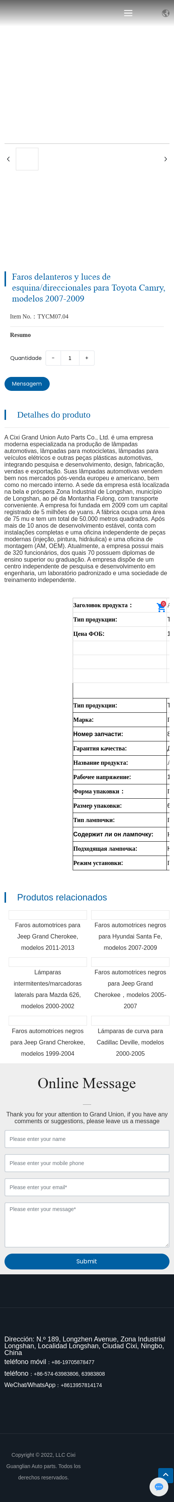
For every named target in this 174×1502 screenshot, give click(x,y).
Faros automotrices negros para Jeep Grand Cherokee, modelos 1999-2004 (48, 1042)
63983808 (93, 1374)
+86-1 (58, 1362)
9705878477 (80, 1362)
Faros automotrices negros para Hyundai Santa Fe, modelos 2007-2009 (130, 936)
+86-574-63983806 (56, 1374)
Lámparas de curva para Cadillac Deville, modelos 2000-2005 (130, 1042)
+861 (67, 1385)
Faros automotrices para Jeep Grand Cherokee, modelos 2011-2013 (47, 936)
